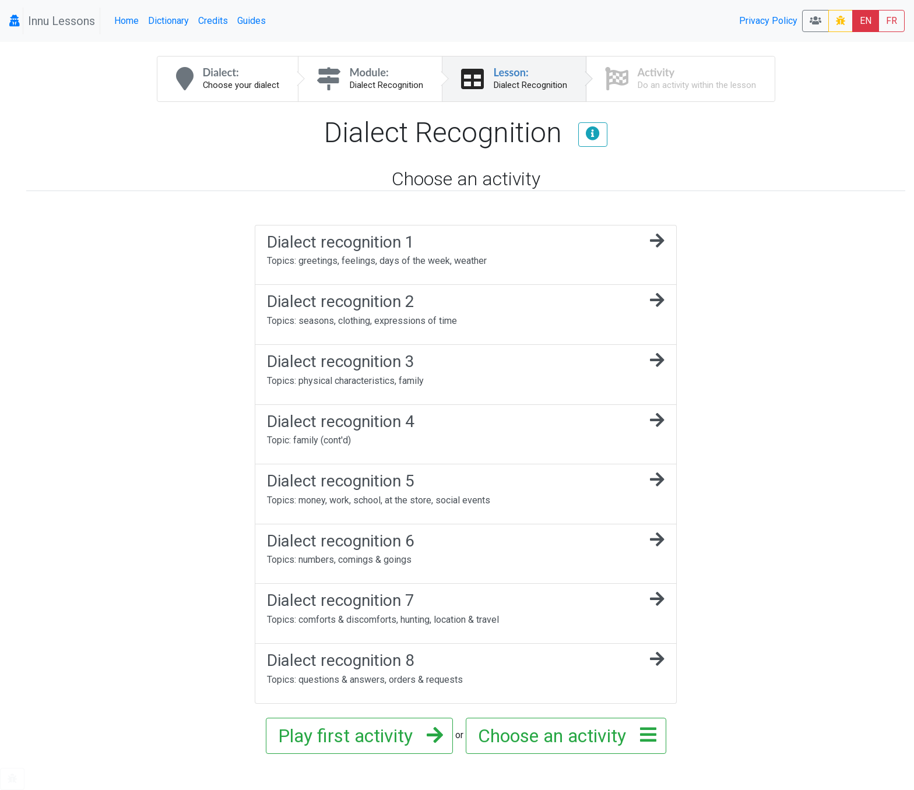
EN (865, 20)
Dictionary (168, 20)
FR (891, 20)
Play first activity (357, 736)
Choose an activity (563, 736)
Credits (213, 20)
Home (126, 20)
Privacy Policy (768, 20)
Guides (251, 20)
